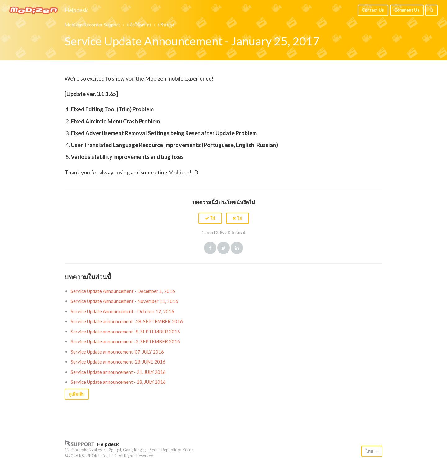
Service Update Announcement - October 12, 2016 (122, 311)
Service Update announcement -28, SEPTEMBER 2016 (127, 321)
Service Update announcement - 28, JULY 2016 (118, 382)
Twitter (223, 248)
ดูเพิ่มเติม (77, 394)
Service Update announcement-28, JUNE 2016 (118, 362)
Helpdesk (76, 10)
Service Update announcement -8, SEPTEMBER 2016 (125, 331)
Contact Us (373, 9)
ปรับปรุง (166, 24)
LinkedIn (237, 248)
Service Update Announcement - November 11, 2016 (124, 301)
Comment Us (406, 9)
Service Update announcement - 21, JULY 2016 (118, 372)
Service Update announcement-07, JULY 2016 (117, 352)
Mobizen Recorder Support (92, 24)
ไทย (370, 450)
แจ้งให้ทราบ (139, 24)
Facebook (210, 248)
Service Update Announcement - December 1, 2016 (123, 291)
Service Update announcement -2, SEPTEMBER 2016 (125, 341)
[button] (210, 218)
